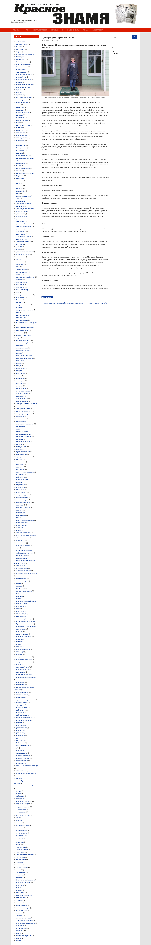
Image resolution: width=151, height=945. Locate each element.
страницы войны (21, 833)
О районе (19, 530)
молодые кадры (21, 447)
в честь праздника (22, 100)
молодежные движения (24, 436)
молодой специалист (23, 442)
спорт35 (19, 820)
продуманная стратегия (24, 662)
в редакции (20, 95)
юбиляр (18, 938)
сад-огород (20, 750)
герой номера (21, 163)
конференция (20, 373)
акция (18, 52)
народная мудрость (22, 495)
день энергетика (21, 239)
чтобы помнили (21, 905)
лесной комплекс (22, 393)
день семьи (20, 229)
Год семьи (19, 176)
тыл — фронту (21, 872)
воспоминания (21, 143)
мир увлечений (21, 426)
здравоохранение (24, 807)
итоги (18, 312)
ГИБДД (18, 166)
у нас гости (20, 875)
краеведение (20, 378)
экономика (19, 915)
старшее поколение (23, 825)
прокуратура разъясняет (24, 674)
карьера (19, 353)
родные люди (20, 733)
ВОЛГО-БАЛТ (20, 130)
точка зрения (20, 857)
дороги (18, 249)
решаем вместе (21, 728)
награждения (20, 487)
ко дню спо (20, 360)
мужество (19, 449)
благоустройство (22, 67)
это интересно (21, 928)
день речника (20, 221)
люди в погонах (21, 419)
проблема (19, 654)
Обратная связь (57, 30)
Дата (18, 198)
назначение (20, 490)
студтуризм (20, 842)
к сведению (20, 333)
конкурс (18, 366)
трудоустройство (22, 867)
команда (19, 363)
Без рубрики (20, 57)
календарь (19, 345)
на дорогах (20, 464)
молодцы (19, 444)
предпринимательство (23, 637)
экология (19, 913)
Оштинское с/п (47, 297)
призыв (18, 644)
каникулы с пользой (23, 350)
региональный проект (23, 720)
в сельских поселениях (24, 97)
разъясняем (20, 712)
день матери (20, 214)
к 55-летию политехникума (25, 328)
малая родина (21, 421)
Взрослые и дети (22, 120)
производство (21, 672)
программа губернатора (24, 659)
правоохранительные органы (26, 626)
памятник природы (22, 581)
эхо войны (19, 930)
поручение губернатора (24, 619)
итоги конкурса (21, 317)
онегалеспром (21, 543)
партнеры (19, 586)
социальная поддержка (24, 801)
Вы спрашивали (21, 148)
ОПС (18, 548)
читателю (19, 903)
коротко (18, 376)
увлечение (19, 877)
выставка (19, 153)
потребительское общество (25, 621)
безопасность (20, 59)
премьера (19, 639)
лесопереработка (22, 398)
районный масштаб (22, 715)
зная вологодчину (22, 290)
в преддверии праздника (24, 85)
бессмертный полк (22, 62)
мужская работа (21, 454)
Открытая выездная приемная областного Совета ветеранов (62, 303)
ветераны (19, 115)
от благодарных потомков (25, 553)
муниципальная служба (24, 457)
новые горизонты (22, 523)
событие (19, 793)
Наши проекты (98, 30)
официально (20, 566)
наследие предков (22, 500)
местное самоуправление (25, 424)
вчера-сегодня (21, 145)
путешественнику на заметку (26, 700)
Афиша (85, 30)
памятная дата (21, 578)
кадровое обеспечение (24, 335)
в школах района (22, 102)
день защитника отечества (25, 209)
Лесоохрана (20, 396)
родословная (20, 735)
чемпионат (19, 900)
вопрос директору (22, 138)
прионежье (20, 647)
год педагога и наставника (25, 173)
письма (18, 599)
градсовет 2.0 (20, 191)
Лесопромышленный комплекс (26, 404)
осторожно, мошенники (24, 550)
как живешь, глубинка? (23, 343)
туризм (18, 870)
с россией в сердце (22, 745)
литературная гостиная (24, 411)
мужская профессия (23, 452)
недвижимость (21, 515)
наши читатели (21, 512)
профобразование (22, 692)
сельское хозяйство (22, 758)
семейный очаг (21, 763)
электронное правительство (25, 923)
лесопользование (22, 401)
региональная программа (24, 718)
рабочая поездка (22, 707)
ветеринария (20, 117)
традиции (19, 862)
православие (20, 629)
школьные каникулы (23, 908)
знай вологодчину (22, 282)
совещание (20, 799)
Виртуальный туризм (23, 125)
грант (18, 193)
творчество (20, 852)
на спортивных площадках (25, 472)
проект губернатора (23, 669)
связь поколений (21, 753)
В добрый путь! (21, 77)
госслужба (19, 181)
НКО (17, 518)
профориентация (22, 695)
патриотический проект (24, 591)
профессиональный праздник (26, 677)
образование (22, 809)
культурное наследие (23, 391)
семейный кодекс (22, 761)
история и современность (25, 310)
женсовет (19, 259)
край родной (20, 381)
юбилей (19, 933)
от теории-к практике (23, 558)
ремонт (20, 839)
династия (19, 247)
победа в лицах (21, 604)
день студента (21, 231)
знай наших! (20, 287)
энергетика (20, 925)
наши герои (20, 510)
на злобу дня (20, 469)
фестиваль (20, 885)
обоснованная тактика (23, 533)
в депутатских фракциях (24, 74)
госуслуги (19, 186)
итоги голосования (22, 315)
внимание (19, 128)
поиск (18, 609)
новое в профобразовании (25, 520)
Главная (16, 30)
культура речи (21, 388)
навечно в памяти (22, 480)
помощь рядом (21, 614)
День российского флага (24, 224)
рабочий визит (21, 710)
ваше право (20, 110)
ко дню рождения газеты (24, 358)
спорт (18, 818)
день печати (20, 219)
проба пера (20, 652)
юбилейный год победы (24, 936)
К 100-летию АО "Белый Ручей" (26, 323)
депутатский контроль (23, 242)
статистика (20, 828)
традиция (19, 865)
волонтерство (21, 133)
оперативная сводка (23, 545)
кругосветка (20, 383)
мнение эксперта (22, 431)
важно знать (20, 107)
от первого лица (21, 556)
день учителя (20, 234)
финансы (19, 890)
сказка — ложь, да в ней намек (26, 786)
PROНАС (19, 47)
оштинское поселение (23, 571)
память (18, 583)
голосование (20, 178)
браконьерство (21, 69)
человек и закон (21, 898)
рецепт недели (21, 725)
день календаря (21, 211)
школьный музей (22, 910)
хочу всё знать (21, 893)
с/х (17, 748)
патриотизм (20, 588)
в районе (56, 40)
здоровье (19, 274)
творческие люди (22, 849)
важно (18, 105)
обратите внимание (22, 538)
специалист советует (23, 815)
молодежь (19, 439)
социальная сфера (22, 804)
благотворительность (23, 64)
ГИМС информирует (23, 168)
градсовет (19, 188)
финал (18, 887)
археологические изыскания (25, 54)
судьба (18, 844)
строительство (21, 835)
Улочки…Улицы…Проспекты (25, 880)
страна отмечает (22, 830)
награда (19, 482)
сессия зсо (19, 778)
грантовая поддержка (23, 196)
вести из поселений (22, 112)
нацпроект (19, 505)
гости (18, 183)
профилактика (21, 685)
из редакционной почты (24, 295)
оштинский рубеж (22, 568)
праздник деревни (22, 634)
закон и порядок (21, 269)
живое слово (20, 262)
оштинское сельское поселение (27, 573)
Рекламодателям (40, 30)
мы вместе (19, 459)
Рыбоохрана (20, 743)
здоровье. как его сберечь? (25, 277)
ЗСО (17, 292)
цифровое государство (24, 895)
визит (18, 123)
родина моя (20, 730)
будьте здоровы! (21, 72)
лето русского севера (23, 409)
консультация (20, 368)
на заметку (20, 467)
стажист (19, 823)
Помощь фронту (21, 616)
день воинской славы (23, 204)
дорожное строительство (24, 252)
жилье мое (19, 264)
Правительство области (24, 624)
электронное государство (24, 920)
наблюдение (20, 477)
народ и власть (21, 492)
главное (19, 171)
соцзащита (21, 812)
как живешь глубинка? (23, 340)
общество (19, 540)
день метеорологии (22, 216)
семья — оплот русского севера (27, 766)
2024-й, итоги (20, 42)
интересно (19, 302)
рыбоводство (20, 740)
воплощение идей (22, 135)
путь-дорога (20, 705)
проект (18, 664)
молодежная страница (23, 434)
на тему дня (20, 474)
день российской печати (24, 226)
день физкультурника (23, 236)
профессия (20, 682)
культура (19, 386)
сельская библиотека (23, 755)
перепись (19, 596)
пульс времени (21, 697)
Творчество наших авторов (25, 855)
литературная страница (24, 414)
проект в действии (22, 667)
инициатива (20, 297)
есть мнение (20, 257)
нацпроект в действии (23, 507)
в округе (19, 82)
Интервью (19, 300)
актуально (19, 49)
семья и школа (21, 771)
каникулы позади (22, 348)
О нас (26, 30)
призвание (19, 642)
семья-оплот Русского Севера (26, 773)
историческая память (23, 305)
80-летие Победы (22, 44)
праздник (19, 631)
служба (18, 791)
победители (20, 606)
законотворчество (22, 272)
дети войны (20, 244)
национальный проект (23, 502)
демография (20, 201)
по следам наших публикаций (26, 601)
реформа (19, 723)
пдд (17, 593)
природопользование (23, 649)
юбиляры (19, 941)
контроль (19, 371)
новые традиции (21, 525)
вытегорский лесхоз (23, 155)
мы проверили (21, 462)
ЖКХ (18, 267)
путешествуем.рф (22, 702)
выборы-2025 (20, 150)
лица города (20, 416)
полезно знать (21, 611)
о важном (19, 528)
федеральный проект (23, 882)
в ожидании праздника (23, 80)
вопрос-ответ (20, 140)
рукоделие (19, 738)
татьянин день (21, 847)
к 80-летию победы (22, 330)
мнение (18, 429)
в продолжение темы (23, 87)
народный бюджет (22, 497)
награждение (20, 485)
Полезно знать (73, 30)
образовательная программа (26, 535)
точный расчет (21, 860)
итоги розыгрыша (22, 320)
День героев (20, 206)
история (19, 307)
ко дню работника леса (24, 355)
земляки (19, 279)
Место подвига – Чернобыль (98, 303)
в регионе (19, 92)
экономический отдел (23, 918)
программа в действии (23, 657)
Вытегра (115, 54)
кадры (18, 338)
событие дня (20, 796)
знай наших (20, 285)
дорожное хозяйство (23, 254)
